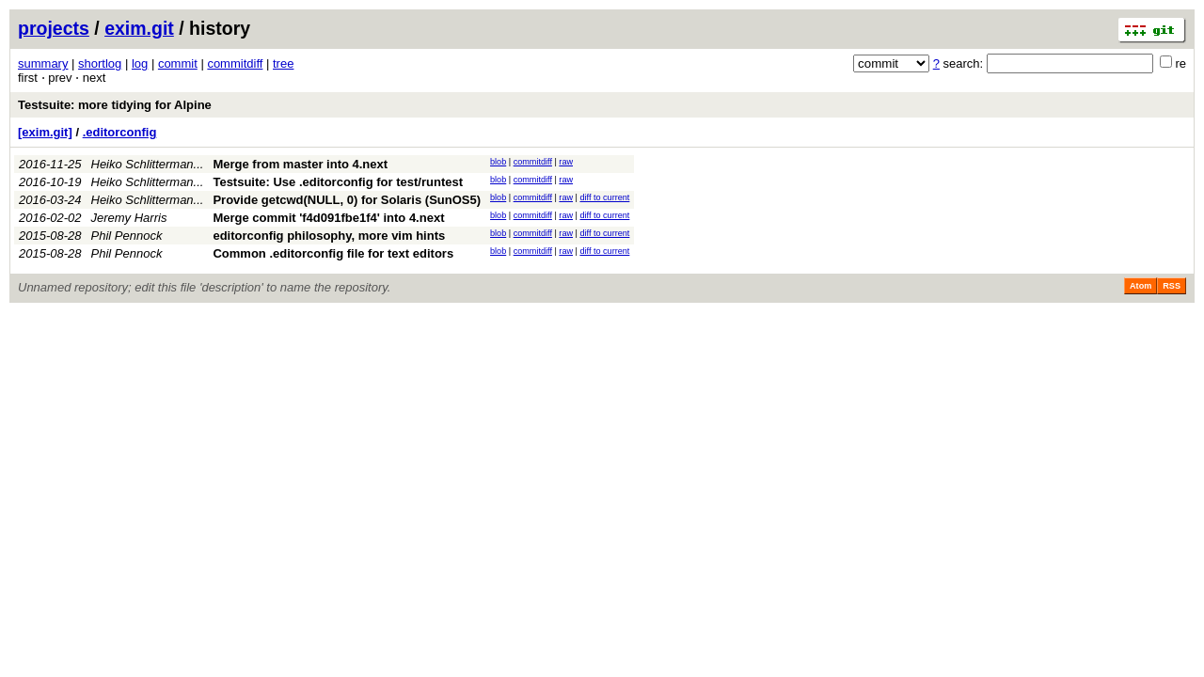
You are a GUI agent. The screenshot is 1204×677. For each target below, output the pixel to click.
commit (178, 63)
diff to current (604, 197)
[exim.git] (45, 132)
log (140, 63)
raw (566, 161)
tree (283, 63)
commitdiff (234, 63)
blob (498, 161)
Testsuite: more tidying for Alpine (115, 105)
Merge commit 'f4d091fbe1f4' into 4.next (328, 218)
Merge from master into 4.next (300, 164)
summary (43, 63)
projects (53, 28)
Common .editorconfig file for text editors (333, 253)
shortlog (99, 63)
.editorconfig (120, 132)
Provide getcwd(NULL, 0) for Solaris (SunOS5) (347, 200)
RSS (1171, 286)
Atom (1140, 286)
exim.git (139, 28)
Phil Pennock (127, 235)
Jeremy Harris (129, 218)
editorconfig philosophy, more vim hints (329, 235)
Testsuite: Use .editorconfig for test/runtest (338, 182)
